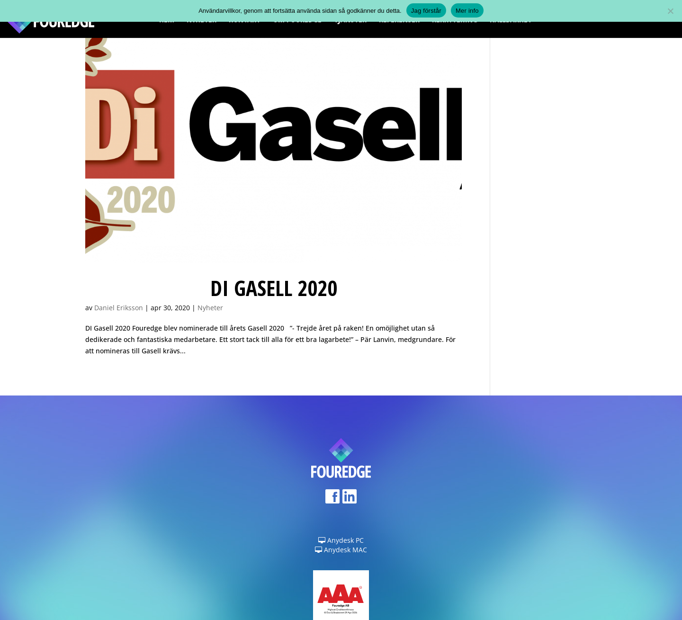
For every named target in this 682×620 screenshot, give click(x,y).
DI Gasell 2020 (273, 287)
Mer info (467, 10)
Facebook (332, 499)
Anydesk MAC (341, 549)
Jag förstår (426, 10)
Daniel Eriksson (118, 307)
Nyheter (210, 307)
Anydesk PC (341, 540)
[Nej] (670, 11)
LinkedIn (349, 499)
